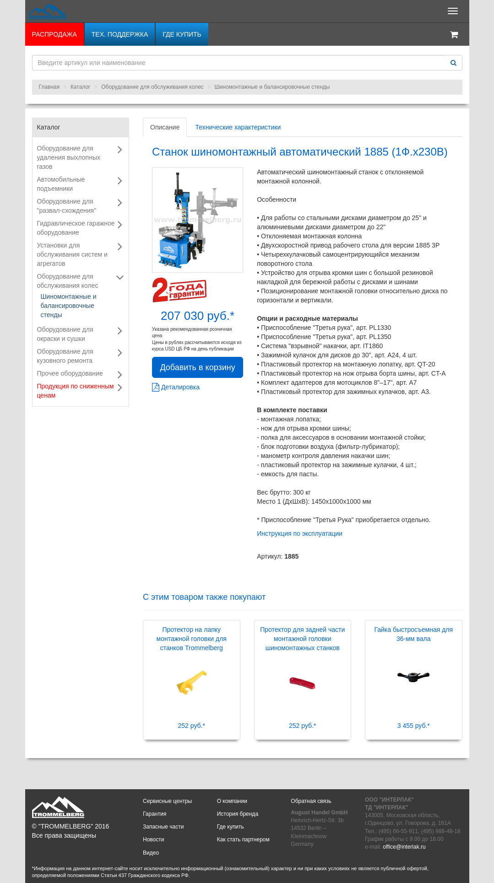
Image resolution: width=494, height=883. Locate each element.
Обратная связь (311, 801)
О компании (232, 801)
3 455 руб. (413, 725)
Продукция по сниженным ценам (75, 390)
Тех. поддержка (120, 34)
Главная (49, 87)
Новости (153, 839)
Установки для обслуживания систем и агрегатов (72, 254)
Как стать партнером (243, 839)
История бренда (237, 814)
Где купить (182, 34)
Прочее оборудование (70, 373)
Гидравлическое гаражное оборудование (76, 228)
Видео (151, 853)
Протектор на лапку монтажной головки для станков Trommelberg (192, 638)
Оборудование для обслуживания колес (152, 87)
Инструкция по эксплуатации (299, 533)
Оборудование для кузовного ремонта (65, 356)
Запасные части (163, 827)
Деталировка (176, 387)
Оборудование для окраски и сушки (65, 334)
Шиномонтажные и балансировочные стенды (272, 87)
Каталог (81, 87)
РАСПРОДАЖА (54, 34)
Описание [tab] (164, 127)
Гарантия (154, 814)
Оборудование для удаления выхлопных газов (68, 157)
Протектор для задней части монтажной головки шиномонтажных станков (302, 638)
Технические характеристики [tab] (238, 127)
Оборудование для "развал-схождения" (67, 206)
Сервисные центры (167, 801)
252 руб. (191, 725)
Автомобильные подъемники (61, 184)
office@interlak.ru (404, 847)
